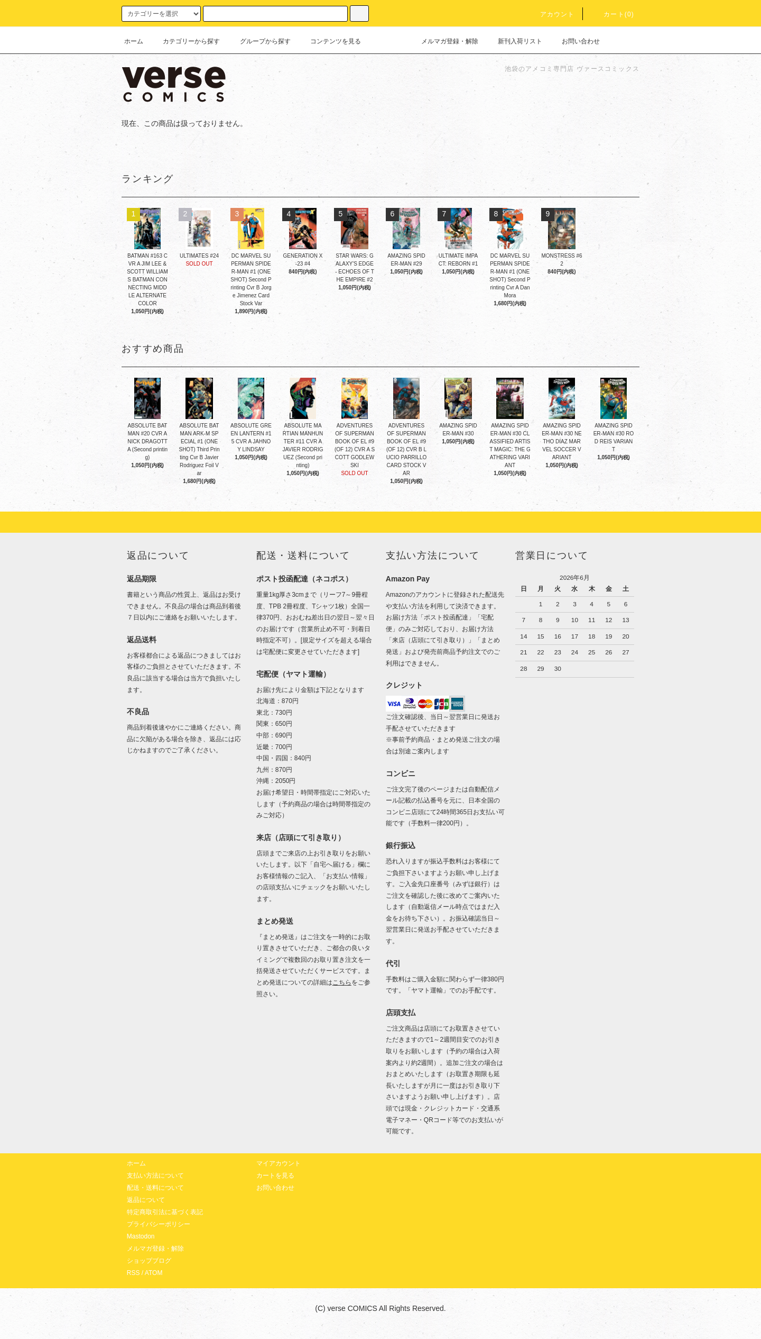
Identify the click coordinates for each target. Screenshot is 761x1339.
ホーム (133, 41)
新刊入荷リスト (513, 41)
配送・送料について (155, 1187)
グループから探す (259, 41)
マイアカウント (278, 1163)
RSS (133, 1273)
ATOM (154, 1273)
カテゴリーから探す (185, 41)
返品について (146, 1200)
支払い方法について (155, 1175)
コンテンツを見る (329, 41)
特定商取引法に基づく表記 (165, 1212)
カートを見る (275, 1175)
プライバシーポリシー (158, 1224)
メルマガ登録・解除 (443, 41)
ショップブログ (149, 1260)
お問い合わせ (574, 41)
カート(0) (612, 14)
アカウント (551, 14)
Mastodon (141, 1236)
